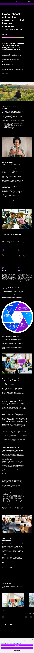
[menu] (3, 1)
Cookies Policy (14, 643)
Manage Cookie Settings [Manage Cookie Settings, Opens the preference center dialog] (17, 650)
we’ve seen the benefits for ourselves (12, 478)
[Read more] (31, 613)
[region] (17, 645)
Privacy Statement (19, 643)
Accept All (17, 645)
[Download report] (7, 577)
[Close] (33, 639)
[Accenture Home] (16, 1)
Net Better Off (6, 291)
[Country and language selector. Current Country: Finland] (29, 1)
